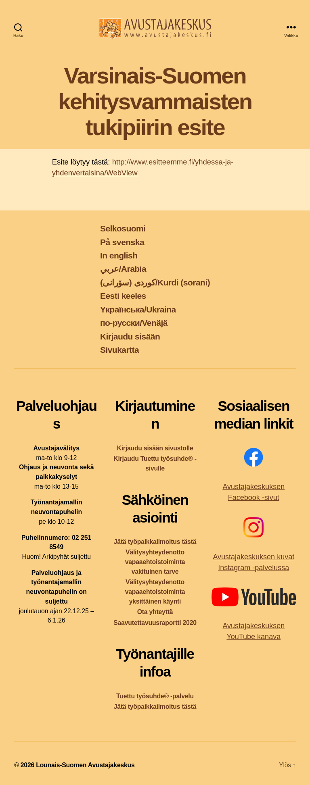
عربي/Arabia (123, 268)
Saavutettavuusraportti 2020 (155, 622)
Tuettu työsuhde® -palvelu (155, 696)
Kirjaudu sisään (130, 336)
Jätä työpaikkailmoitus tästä (155, 541)
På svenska (122, 242)
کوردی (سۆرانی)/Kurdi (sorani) (155, 282)
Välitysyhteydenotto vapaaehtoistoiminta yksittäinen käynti (155, 592)
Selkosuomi (123, 228)
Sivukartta (119, 349)
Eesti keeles (123, 295)
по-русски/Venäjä (134, 322)
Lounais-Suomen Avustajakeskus (85, 765)
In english (119, 255)
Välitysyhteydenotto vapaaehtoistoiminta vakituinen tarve (155, 562)
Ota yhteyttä (155, 611)
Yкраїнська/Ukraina (138, 309)
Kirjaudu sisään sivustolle (155, 448)
